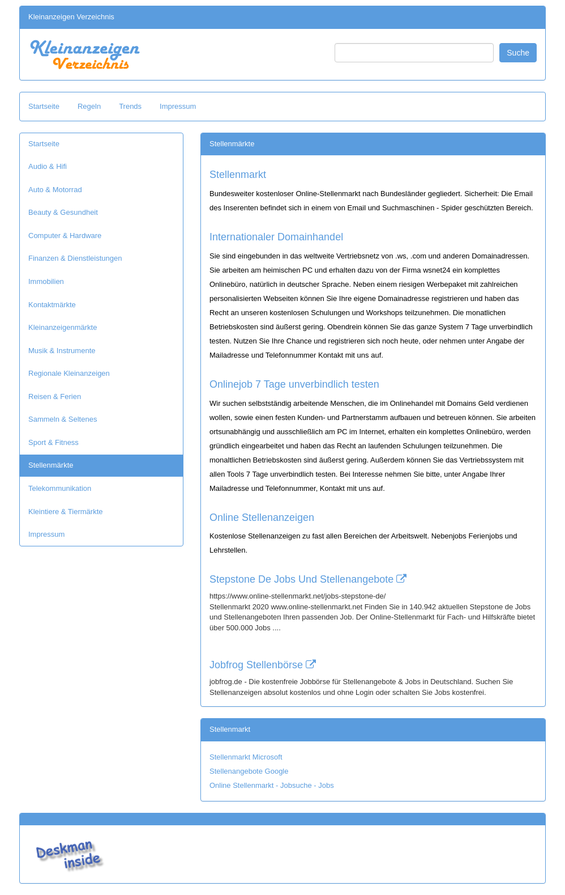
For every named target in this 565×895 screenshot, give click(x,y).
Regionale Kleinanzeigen (69, 373)
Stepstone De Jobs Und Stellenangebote (307, 579)
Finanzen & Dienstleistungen (75, 258)
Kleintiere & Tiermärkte (65, 511)
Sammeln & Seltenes (62, 419)
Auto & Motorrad (55, 189)
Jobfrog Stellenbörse (262, 665)
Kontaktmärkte (52, 304)
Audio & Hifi (47, 166)
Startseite (43, 106)
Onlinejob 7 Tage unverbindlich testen (294, 384)
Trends (130, 106)
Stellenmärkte (50, 465)
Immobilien (46, 281)
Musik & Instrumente (62, 350)
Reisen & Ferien (54, 396)
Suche (518, 52)
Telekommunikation (59, 488)
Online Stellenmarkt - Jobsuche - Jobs (271, 785)
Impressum (178, 106)
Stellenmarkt (237, 174)
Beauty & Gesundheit (63, 212)
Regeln (89, 106)
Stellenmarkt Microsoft (245, 757)
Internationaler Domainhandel (276, 237)
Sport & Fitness (53, 442)
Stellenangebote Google (249, 771)
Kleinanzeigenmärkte (62, 327)
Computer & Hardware (64, 235)
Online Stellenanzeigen (261, 517)
